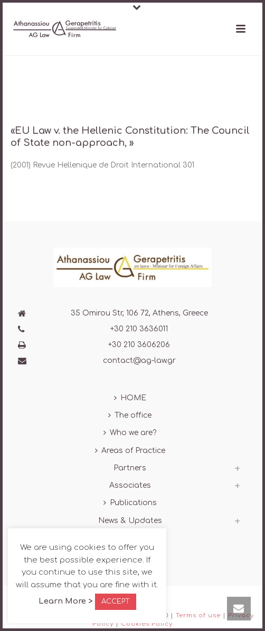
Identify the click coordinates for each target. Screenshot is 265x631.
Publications (130, 503)
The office (130, 415)
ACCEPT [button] (115, 601)
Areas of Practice (130, 451)
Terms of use (198, 615)
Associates (130, 485)
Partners (129, 468)
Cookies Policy (147, 623)
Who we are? (129, 433)
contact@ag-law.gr (139, 360)
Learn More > (65, 601)
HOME (130, 398)
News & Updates (130, 521)
